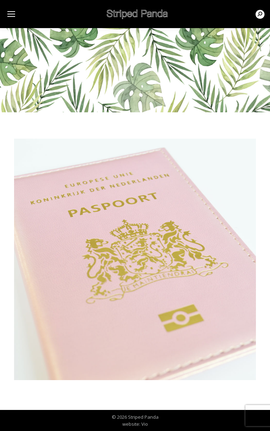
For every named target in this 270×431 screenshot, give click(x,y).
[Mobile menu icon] (11, 14)
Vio (144, 424)
